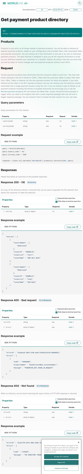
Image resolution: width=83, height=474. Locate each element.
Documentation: (29, 10)
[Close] (78, 451)
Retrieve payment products (12, 91)
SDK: (67, 10)
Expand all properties (66, 198)
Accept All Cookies (61, 466)
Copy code (71, 142)
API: (50, 10)
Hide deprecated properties (69, 201)
